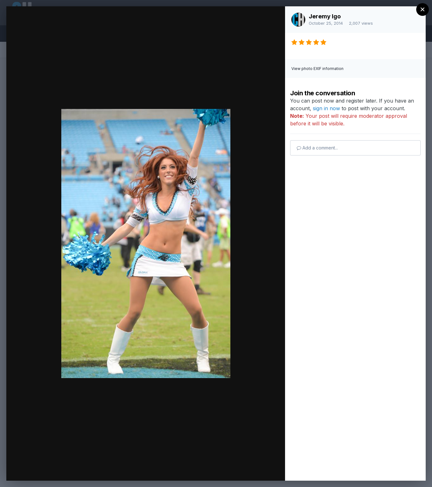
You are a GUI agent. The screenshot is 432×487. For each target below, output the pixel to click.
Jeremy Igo (325, 16)
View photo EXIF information (317, 68)
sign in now (326, 108)
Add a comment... (317, 147)
